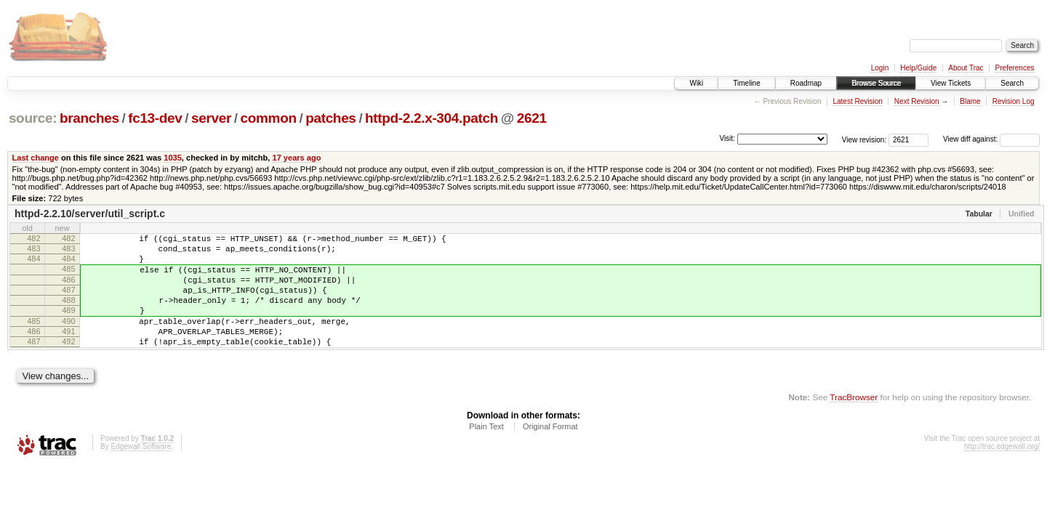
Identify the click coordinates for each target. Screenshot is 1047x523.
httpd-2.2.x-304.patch (431, 118)
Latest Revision (857, 101)
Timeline (746, 83)
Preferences (1015, 68)
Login (879, 68)
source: (33, 118)
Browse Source (876, 83)
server (211, 118)
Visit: (727, 138)
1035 (173, 157)
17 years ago (296, 157)
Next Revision (916, 101)
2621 (532, 118)
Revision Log (1013, 101)
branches (89, 118)
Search (1012, 83)
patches (330, 118)
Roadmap (806, 83)
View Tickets (951, 83)
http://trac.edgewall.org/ (1002, 473)
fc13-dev (155, 118)
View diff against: (991, 139)
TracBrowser (854, 423)
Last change (35, 157)
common (269, 118)
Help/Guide (918, 68)
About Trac (965, 68)
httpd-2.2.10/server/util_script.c (90, 213)
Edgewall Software (141, 473)
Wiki (696, 83)
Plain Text (486, 452)
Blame (970, 101)
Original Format (550, 452)
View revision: (864, 139)
